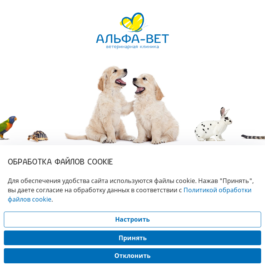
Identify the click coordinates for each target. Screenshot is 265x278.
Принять (133, 238)
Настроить (132, 219)
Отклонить (132, 255)
